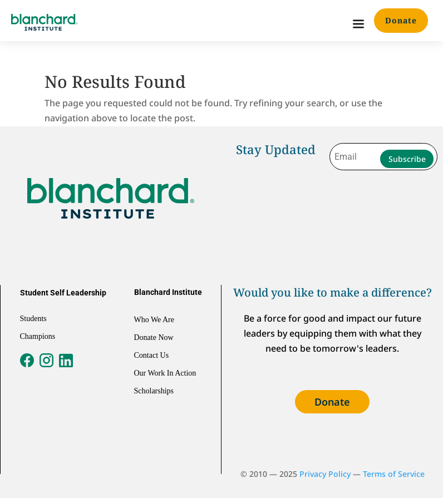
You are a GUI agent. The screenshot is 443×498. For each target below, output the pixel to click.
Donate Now (154, 337)
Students (33, 318)
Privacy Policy (325, 474)
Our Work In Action (165, 373)
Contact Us (151, 355)
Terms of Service (394, 474)
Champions (38, 336)
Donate (401, 20)
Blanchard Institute (168, 292)
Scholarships (154, 391)
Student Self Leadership (63, 292)
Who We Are (154, 319)
